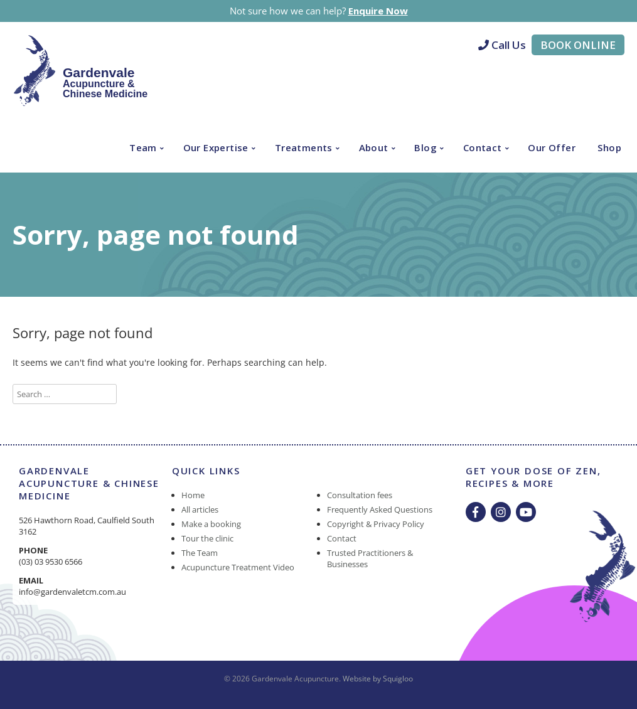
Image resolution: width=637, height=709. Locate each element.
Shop (609, 147)
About (373, 147)
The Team (199, 552)
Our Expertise (216, 147)
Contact (482, 147)
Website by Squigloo (378, 678)
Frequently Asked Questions (379, 509)
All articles (199, 509)
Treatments (304, 147)
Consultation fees (359, 495)
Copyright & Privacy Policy (375, 524)
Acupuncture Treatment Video (237, 567)
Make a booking (211, 524)
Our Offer (551, 147)
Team (143, 147)
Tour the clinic (207, 538)
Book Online (578, 45)
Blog (425, 147)
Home (193, 495)
